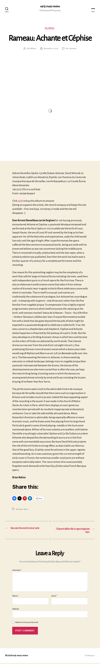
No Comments (72, 49)
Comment (16, 571)
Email (54, 597)
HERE (21, 201)
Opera (26, 510)
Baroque (19, 510)
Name (15, 597)
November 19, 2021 (50, 49)
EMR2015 (32, 49)
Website (15, 610)
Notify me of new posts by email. (26, 623)
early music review (50, 6)
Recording (50, 29)
